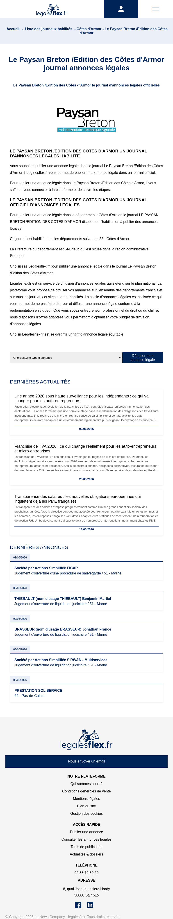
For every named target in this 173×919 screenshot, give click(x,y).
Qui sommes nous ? (86, 784)
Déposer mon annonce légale (142, 358)
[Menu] (155, 9)
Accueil (13, 29)
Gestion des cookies (86, 813)
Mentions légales (86, 799)
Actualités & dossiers (86, 854)
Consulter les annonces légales (86, 839)
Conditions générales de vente (86, 791)
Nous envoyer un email (86, 761)
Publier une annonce (86, 832)
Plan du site (86, 806)
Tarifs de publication (86, 847)
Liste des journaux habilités (48, 29)
